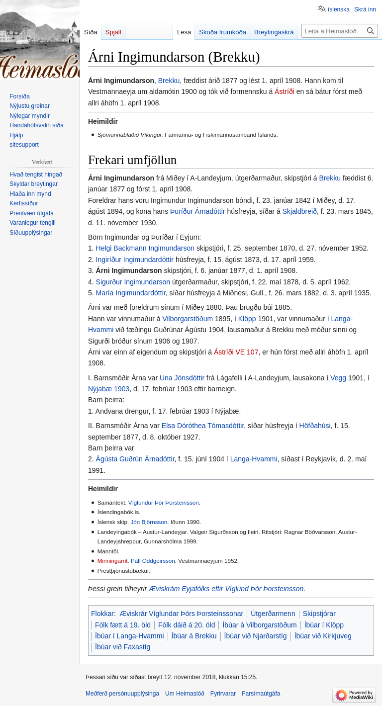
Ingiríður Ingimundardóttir (135, 260)
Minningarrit (112, 560)
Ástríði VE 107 (236, 352)
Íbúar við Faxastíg (122, 647)
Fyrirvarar (223, 693)
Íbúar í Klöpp (324, 625)
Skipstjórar (319, 614)
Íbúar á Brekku (194, 636)
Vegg (338, 378)
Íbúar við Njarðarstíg (255, 636)
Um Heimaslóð (184, 693)
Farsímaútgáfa (261, 693)
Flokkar (102, 614)
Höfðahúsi (315, 426)
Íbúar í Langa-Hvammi (129, 636)
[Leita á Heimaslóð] (339, 31)
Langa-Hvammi (254, 459)
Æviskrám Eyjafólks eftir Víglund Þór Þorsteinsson (226, 589)
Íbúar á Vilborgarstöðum (259, 625)
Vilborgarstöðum (187, 319)
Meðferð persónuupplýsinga (122, 693)
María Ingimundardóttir (131, 293)
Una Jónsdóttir (182, 378)
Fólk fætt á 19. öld (123, 625)
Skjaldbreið (300, 211)
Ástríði (284, 91)
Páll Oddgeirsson (153, 560)
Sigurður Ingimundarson (133, 282)
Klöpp (247, 319)
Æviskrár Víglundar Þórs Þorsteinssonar (181, 614)
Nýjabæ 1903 (108, 389)
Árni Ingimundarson (129, 270)
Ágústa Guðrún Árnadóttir (135, 459)
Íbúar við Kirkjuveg (323, 636)
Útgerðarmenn (273, 614)
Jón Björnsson (148, 522)
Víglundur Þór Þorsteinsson (163, 502)
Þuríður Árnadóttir (197, 211)
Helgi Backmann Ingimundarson (145, 248)
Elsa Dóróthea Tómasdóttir (203, 426)
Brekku (169, 81)
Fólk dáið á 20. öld (186, 625)
